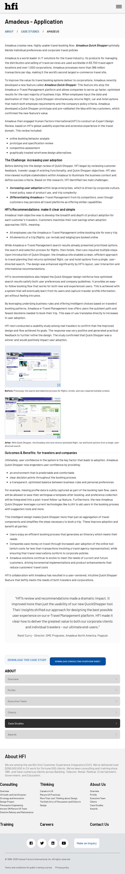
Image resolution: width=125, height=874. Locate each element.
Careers (47, 824)
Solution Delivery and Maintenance (16, 812)
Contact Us (99, 824)
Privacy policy (62, 867)
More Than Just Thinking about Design (58, 798)
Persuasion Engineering (11, 805)
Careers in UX (46, 791)
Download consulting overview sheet (78, 661)
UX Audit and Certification (13, 794)
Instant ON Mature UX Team (13, 808)
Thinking (47, 784)
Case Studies (30, 31)
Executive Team (17, 701)
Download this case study (27, 660)
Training (6, 824)
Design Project (7, 801)
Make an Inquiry (87, 843)
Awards (12, 734)
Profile (11, 690)
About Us (98, 784)
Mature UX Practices (50, 794)
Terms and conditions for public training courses (28, 867)
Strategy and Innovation (12, 798)
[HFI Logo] (11, 8)
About (9, 31)
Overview (13, 679)
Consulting (8, 784)
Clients (12, 712)
